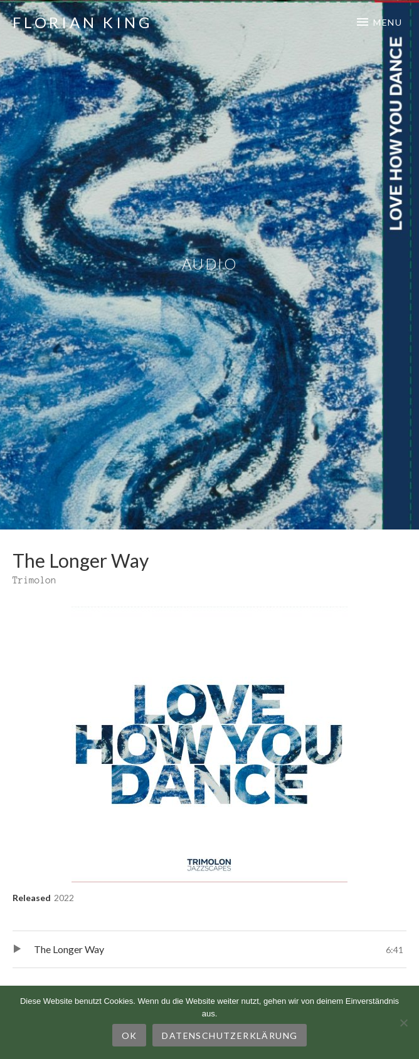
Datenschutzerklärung (229, 1035)
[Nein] (403, 1022)
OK (129, 1035)
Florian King (82, 22)
